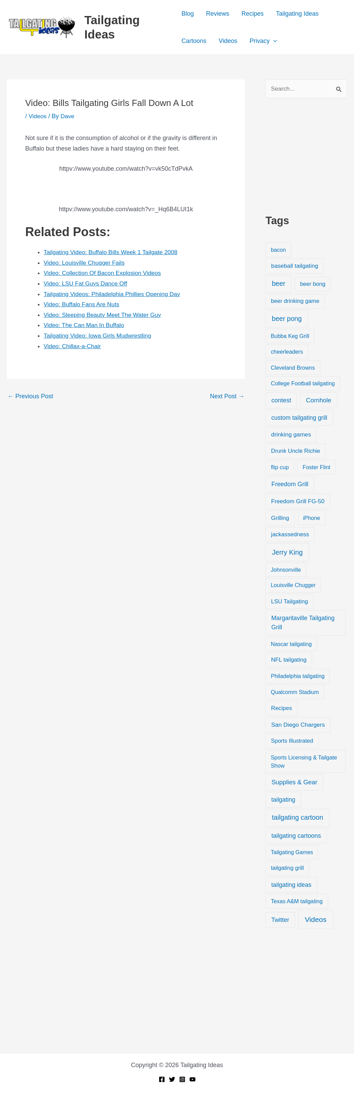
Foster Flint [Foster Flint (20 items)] (316, 467)
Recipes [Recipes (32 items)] (281, 708)
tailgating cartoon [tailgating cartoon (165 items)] (297, 817)
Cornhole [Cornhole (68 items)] (318, 400)
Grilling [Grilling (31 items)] (280, 518)
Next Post (227, 396)
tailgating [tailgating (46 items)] (283, 800)
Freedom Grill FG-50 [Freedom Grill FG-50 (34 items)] (298, 501)
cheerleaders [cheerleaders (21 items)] (287, 352)
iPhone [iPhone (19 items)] (311, 518)
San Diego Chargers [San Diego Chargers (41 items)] (298, 725)
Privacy (263, 41)
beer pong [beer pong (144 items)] (287, 319)
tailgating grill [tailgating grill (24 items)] (287, 868)
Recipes (253, 13)
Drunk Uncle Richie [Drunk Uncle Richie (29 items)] (295, 451)
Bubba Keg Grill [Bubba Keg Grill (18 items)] (290, 336)
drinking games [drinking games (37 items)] (291, 434)
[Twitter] (172, 1079)
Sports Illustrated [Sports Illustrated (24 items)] (292, 741)
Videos (228, 40)
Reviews (217, 13)
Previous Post (30, 396)
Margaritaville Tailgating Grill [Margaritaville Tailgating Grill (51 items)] (302, 623)
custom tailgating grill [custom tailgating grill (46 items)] (299, 418)
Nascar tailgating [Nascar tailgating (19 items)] (291, 644)
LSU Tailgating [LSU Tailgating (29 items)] (289, 602)
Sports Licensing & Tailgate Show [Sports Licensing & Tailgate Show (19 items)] (304, 762)
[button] (273, 41)
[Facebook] (162, 1079)
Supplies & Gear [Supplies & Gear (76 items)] (294, 782)
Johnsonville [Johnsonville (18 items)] (286, 570)
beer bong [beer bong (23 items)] (312, 284)
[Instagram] (182, 1079)
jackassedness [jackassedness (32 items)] (290, 534)
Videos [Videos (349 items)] (315, 920)
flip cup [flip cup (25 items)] (280, 467)
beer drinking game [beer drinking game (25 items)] (295, 301)
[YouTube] (192, 1079)
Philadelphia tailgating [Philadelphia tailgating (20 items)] (298, 677)
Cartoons (194, 40)
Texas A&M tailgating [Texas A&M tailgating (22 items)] (297, 901)
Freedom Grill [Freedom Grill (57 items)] (289, 484)
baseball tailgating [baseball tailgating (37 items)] (294, 266)
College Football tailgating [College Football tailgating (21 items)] (303, 384)
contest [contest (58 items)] (281, 400)
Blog (188, 13)
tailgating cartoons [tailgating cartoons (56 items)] (296, 836)
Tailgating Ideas (297, 13)
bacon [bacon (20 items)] (278, 250)
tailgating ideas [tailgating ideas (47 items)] (291, 885)
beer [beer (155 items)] (278, 284)
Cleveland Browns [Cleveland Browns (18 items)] (293, 368)
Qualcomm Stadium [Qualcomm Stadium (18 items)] (295, 692)
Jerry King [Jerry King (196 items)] (287, 552)
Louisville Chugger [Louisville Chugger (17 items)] (293, 585)
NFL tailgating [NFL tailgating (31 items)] (289, 660)
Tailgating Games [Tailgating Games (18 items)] (292, 853)
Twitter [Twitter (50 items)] (280, 920)
